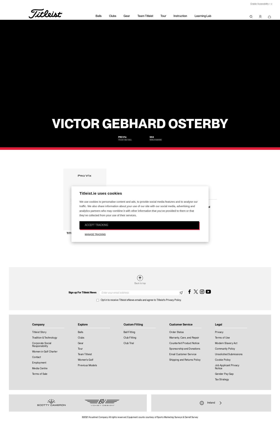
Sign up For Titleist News (82, 293)
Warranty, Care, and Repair (184, 338)
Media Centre (40, 368)
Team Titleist (145, 16)
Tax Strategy (222, 380)
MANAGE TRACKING (95, 234)
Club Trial (129, 343)
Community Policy (225, 349)
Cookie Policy (223, 360)
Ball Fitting (129, 332)
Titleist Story (39, 332)
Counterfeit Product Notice (184, 343)
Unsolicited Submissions (228, 354)
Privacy (219, 332)
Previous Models (87, 365)
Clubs (112, 16)
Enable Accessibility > (260, 4)
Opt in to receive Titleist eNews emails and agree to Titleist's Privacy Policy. (141, 300)
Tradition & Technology (44, 338)
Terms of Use (222, 338)
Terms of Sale (40, 374)
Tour (163, 16)
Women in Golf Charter (45, 352)
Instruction (180, 16)
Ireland (211, 403)
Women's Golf (85, 360)
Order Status (176, 332)
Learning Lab (203, 16)
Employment (39, 363)
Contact (36, 357)
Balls (99, 16)
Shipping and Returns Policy (185, 360)
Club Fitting (130, 338)
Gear (127, 16)
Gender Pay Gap (224, 374)
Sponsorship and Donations (184, 349)
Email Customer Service (182, 354)
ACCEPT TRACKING (96, 225)
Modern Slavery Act (226, 343)
